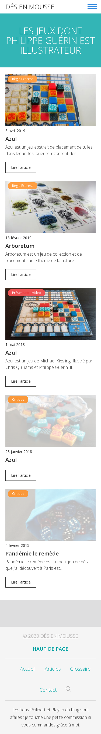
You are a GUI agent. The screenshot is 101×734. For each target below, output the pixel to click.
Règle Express (22, 79)
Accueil (28, 669)
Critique (18, 399)
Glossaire (80, 669)
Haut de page (50, 649)
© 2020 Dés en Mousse (50, 636)
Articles (53, 669)
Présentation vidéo (26, 292)
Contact (48, 690)
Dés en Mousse (29, 6)
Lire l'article (21, 167)
